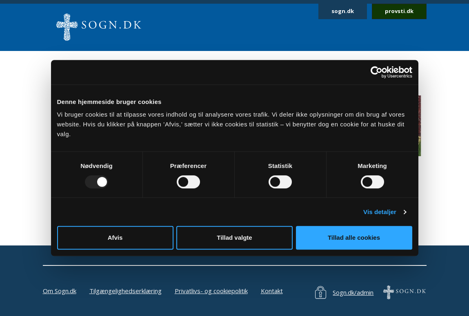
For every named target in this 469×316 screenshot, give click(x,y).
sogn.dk (342, 11)
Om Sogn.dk (59, 291)
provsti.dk (399, 11)
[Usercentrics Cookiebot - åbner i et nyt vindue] (376, 72)
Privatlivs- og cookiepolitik (211, 291)
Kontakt (272, 291)
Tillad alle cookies (354, 237)
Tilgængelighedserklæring (125, 291)
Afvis (115, 237)
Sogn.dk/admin (353, 292)
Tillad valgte (234, 237)
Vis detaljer (379, 211)
